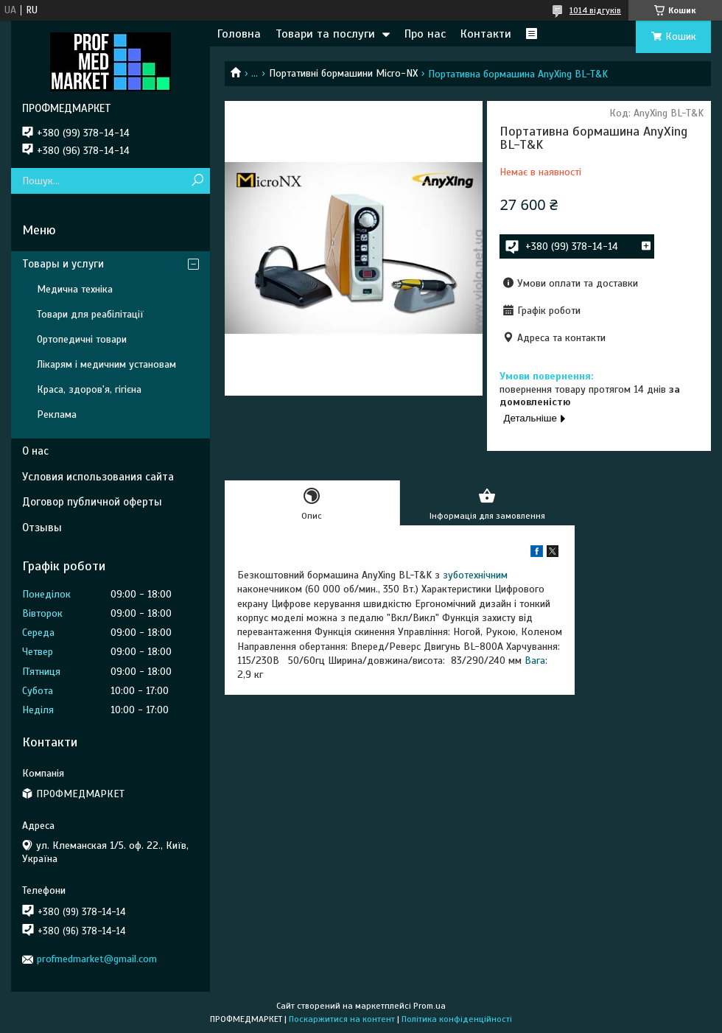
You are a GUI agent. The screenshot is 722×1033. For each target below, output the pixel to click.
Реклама (57, 414)
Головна (239, 34)
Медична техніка (75, 289)
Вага (535, 660)
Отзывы (42, 527)
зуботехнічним (475, 575)
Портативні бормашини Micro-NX (343, 73)
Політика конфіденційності (457, 1019)
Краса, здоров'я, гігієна (89, 389)
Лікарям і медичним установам (106, 364)
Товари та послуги (325, 34)
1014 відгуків (595, 10)
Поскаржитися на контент (342, 1019)
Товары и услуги (63, 263)
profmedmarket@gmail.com (97, 959)
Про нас (425, 34)
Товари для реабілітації (90, 314)
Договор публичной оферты (92, 501)
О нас (35, 451)
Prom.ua (429, 1006)
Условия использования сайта (98, 476)
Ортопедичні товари (82, 339)
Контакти (485, 34)
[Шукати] (197, 181)
